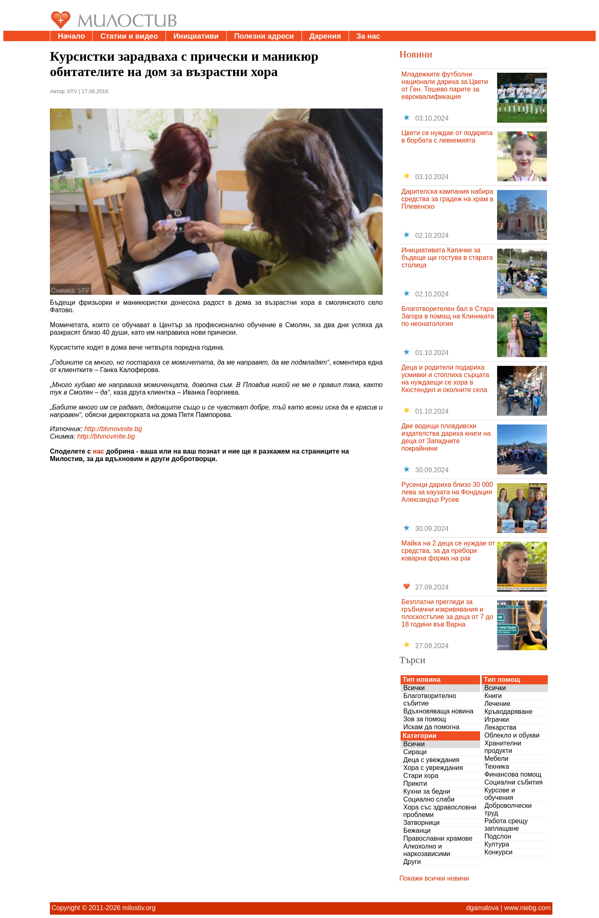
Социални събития (513, 782)
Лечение (497, 703)
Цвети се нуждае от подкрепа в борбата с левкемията (447, 136)
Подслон (497, 836)
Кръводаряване (508, 711)
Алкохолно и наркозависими (426, 850)
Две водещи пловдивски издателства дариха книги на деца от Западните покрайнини (446, 437)
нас (98, 451)
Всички (414, 687)
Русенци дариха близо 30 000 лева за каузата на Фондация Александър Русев (447, 492)
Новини (415, 54)
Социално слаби (428, 799)
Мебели (496, 758)
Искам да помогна (431, 726)
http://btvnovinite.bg (113, 428)
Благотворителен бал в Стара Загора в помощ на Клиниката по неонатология (447, 316)
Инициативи (196, 36)
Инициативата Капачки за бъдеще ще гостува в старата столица (447, 258)
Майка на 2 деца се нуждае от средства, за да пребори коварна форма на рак (448, 551)
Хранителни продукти (502, 747)
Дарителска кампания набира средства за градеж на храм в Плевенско (447, 199)
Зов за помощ (424, 719)
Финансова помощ (512, 774)
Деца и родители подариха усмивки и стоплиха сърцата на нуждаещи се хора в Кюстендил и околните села (445, 378)
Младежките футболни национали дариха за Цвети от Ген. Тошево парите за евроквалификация (444, 85)
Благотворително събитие (429, 699)
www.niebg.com (527, 907)
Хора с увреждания (433, 767)
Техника (496, 766)
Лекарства (500, 727)
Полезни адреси (264, 36)
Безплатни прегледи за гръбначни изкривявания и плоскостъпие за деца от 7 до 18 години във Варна (447, 613)
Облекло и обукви (512, 735)
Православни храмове (437, 838)
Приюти (415, 783)
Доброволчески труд (508, 809)
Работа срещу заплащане (505, 824)
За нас (368, 36)
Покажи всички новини (434, 878)
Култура (496, 844)
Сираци (414, 751)
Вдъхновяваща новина (438, 711)
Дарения (325, 36)
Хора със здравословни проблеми (439, 811)
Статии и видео (129, 36)
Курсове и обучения (499, 794)
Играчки (496, 719)
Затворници (421, 822)
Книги (493, 695)
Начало (71, 36)
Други (412, 861)
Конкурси (498, 852)
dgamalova (482, 907)
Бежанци (417, 830)
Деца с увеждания (431, 759)
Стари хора (420, 775)
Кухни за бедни (426, 791)
